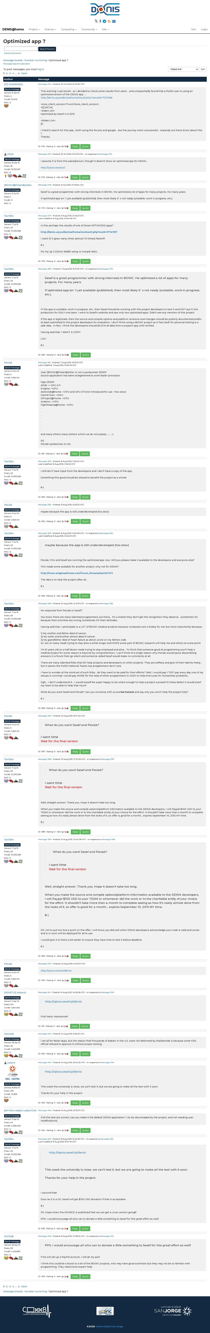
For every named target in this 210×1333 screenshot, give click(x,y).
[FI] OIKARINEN (13, 84)
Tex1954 (9, 215)
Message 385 (44, 533)
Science (50, 29)
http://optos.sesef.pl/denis (56, 970)
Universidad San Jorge (109, 1326)
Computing (69, 29)
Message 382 (44, 461)
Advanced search (12, 53)
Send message (12, 89)
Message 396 (44, 1236)
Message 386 (44, 603)
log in (40, 69)
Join (193, 29)
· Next (23, 73)
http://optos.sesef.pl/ (53, 167)
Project (34, 29)
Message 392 (44, 1033)
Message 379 (44, 215)
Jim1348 (9, 1033)
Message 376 (44, 185)
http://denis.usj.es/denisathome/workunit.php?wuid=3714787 (79, 232)
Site (105, 29)
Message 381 (44, 362)
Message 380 (44, 269)
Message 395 (44, 1139)
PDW (10, 154)
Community (89, 29)
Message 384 (44, 504)
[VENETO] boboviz (15, 992)
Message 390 (44, 963)
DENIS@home (13, 29)
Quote (85, 146)
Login (204, 29)
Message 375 (44, 154)
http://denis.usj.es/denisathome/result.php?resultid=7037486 (76, 97)
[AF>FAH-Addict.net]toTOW (20, 1110)
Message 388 (44, 759)
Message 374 (44, 84)
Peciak (8, 362)
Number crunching (35, 60)
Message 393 (44, 1062)
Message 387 (44, 716)
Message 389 (44, 839)
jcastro (11, 1062)
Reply (75, 146)
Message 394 (44, 1110)
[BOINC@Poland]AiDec (18, 185)
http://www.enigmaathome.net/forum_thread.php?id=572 (77, 573)
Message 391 (44, 992)
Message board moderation (16, 63)
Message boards (13, 60)
